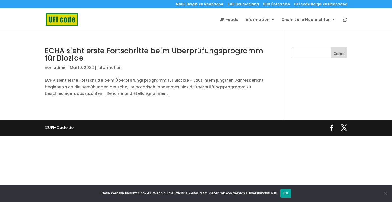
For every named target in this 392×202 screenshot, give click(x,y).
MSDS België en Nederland (199, 4)
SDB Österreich (276, 4)
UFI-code (228, 20)
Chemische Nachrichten (306, 20)
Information (257, 20)
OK (286, 193)
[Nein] (385, 193)
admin (60, 67)
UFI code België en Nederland (320, 4)
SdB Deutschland (243, 4)
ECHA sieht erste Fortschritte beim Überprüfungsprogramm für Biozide (154, 54)
